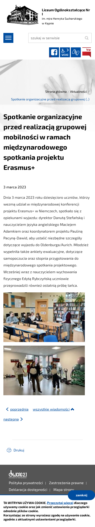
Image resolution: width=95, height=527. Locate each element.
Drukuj (19, 450)
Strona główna (56, 91)
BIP (87, 52)
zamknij (81, 495)
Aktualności (78, 91)
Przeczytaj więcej (60, 503)
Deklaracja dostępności (18, 474)
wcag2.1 (65, 52)
